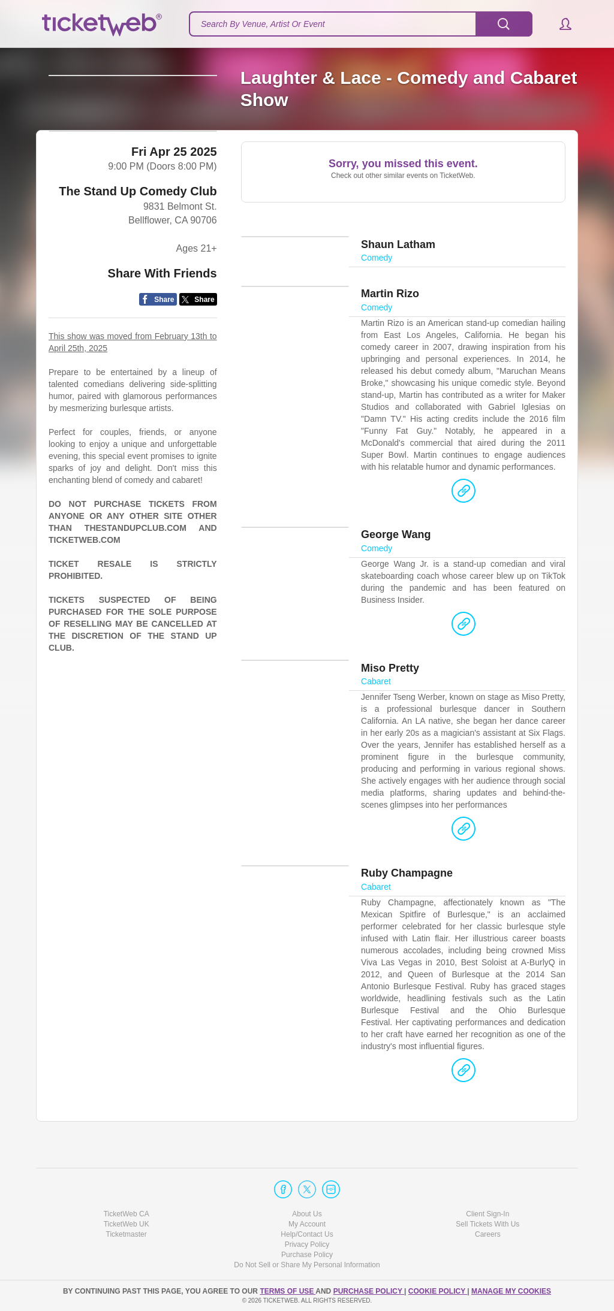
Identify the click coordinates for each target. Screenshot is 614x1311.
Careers (488, 1234)
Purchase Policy (307, 1255)
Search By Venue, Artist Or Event (263, 24)
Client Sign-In (487, 1214)
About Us (306, 1214)
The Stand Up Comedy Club (137, 247)
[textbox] (360, 24)
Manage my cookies (511, 1291)
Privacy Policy (307, 1245)
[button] (559, 24)
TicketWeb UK (126, 1224)
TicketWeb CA (126, 1214)
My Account (307, 1224)
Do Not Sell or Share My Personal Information (307, 1265)
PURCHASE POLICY (368, 1291)
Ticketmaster (126, 1234)
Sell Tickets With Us (487, 1224)
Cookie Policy (437, 1291)
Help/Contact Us (307, 1234)
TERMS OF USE (287, 1291)
